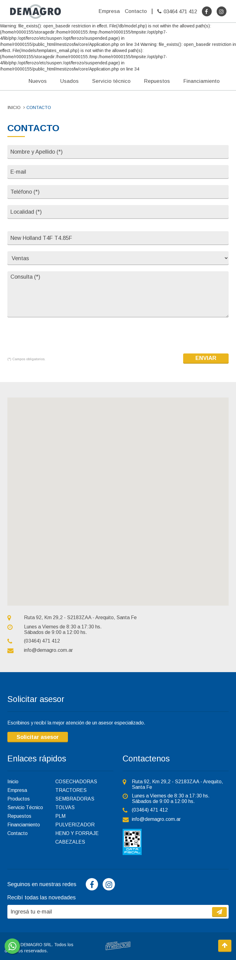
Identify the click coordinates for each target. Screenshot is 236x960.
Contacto (136, 11)
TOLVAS (65, 807)
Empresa (109, 11)
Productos (18, 798)
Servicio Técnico (25, 807)
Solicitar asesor (38, 737)
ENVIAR (205, 358)
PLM (60, 816)
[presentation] (54, 336)
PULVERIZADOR (75, 824)
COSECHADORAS (76, 781)
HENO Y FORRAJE (77, 833)
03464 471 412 (180, 11)
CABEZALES (70, 842)
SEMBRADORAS (74, 798)
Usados (69, 81)
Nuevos (38, 81)
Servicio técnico (111, 81)
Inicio (12, 781)
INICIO (14, 107)
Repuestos (157, 81)
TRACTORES (71, 790)
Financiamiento (201, 81)
